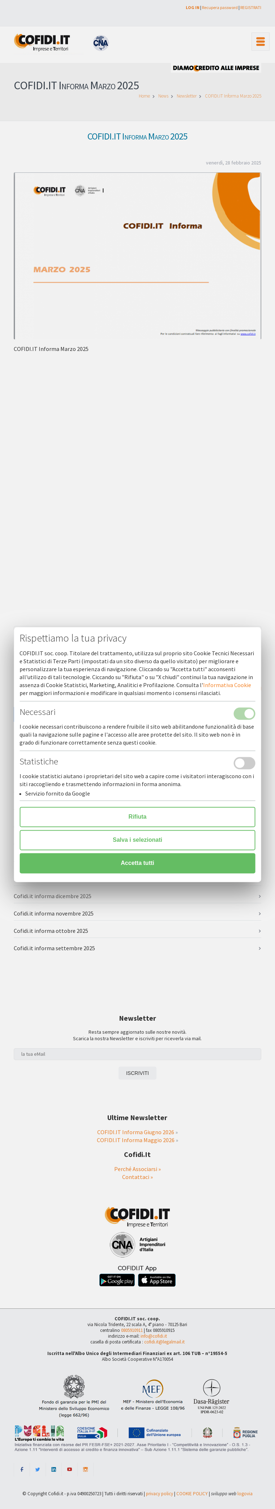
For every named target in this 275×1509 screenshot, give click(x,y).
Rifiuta (138, 817)
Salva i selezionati (137, 840)
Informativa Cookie (227, 685)
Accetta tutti (137, 863)
